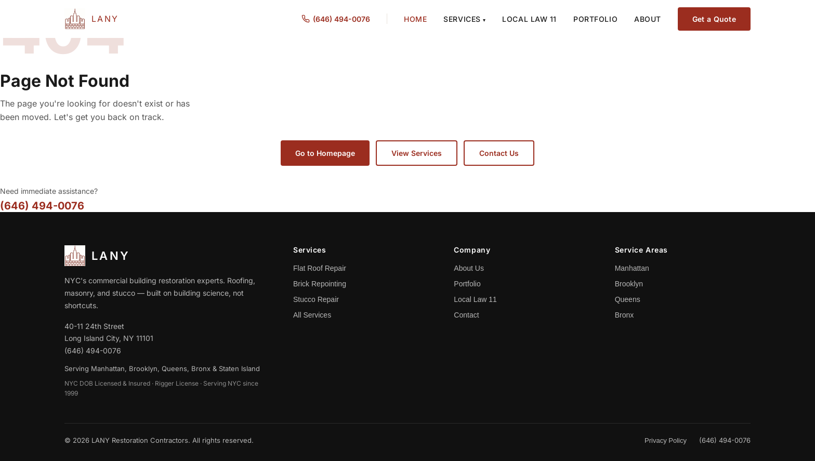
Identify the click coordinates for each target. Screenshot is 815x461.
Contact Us (499, 153)
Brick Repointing (319, 284)
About (647, 19)
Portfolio (595, 19)
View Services (416, 153)
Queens (627, 299)
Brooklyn (629, 284)
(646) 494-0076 (42, 206)
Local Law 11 (529, 19)
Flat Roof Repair (319, 268)
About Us (469, 268)
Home (415, 19)
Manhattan (632, 268)
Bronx (624, 315)
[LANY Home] (91, 18)
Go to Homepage (325, 153)
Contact (466, 315)
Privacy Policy (666, 440)
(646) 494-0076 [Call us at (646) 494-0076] (335, 19)
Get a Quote (714, 19)
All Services (312, 315)
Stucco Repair (316, 299)
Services (464, 19)
